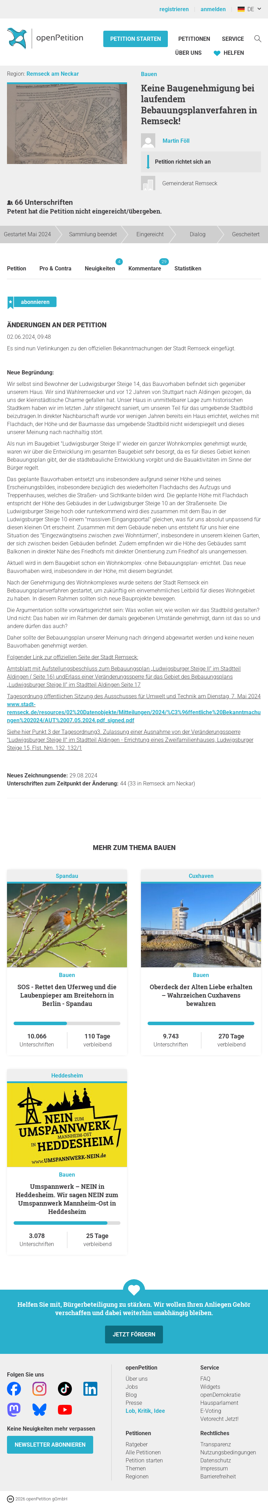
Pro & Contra (55, 268)
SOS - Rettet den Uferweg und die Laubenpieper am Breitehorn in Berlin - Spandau (67, 995)
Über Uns (188, 53)
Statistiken (187, 268)
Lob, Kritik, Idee (145, 1411)
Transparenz (215, 1444)
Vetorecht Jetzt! (219, 1419)
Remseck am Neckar (53, 73)
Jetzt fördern (134, 1334)
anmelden (213, 9)
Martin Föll (176, 140)
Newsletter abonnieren (50, 1444)
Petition (16, 268)
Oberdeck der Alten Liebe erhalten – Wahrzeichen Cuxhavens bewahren (201, 995)
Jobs (132, 1387)
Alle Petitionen (143, 1452)
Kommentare (144, 265)
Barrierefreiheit (218, 1476)
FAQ (205, 1378)
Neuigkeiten (100, 265)
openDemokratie (220, 1395)
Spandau (67, 876)
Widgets (210, 1387)
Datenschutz (215, 1460)
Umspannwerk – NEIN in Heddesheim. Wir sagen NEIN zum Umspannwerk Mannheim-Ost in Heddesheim (67, 1199)
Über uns (137, 1378)
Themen (136, 1468)
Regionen (137, 1476)
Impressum (214, 1468)
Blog (131, 1395)
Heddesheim (67, 1075)
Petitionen (194, 39)
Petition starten (135, 39)
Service (233, 39)
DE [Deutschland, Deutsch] (246, 9)
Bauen (149, 74)
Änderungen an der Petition (56, 325)
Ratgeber (137, 1444)
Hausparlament (219, 1403)
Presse (134, 1403)
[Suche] (257, 38)
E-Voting (210, 1411)
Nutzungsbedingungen (228, 1452)
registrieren (174, 9)
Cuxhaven (201, 876)
